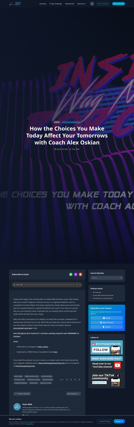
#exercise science (45, 383)
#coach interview (47, 376)
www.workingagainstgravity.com (52, 363)
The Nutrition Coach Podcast (102, 298)
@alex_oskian (43, 347)
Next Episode (73, 394)
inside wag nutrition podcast (71, 122)
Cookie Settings (104, 421)
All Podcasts (96, 292)
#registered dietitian (21, 383)
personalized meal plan (22, 328)
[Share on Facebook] (71, 379)
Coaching (42, 4)
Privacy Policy (29, 424)
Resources (82, 4)
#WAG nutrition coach (32, 376)
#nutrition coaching (34, 379)
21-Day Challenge (55, 4)
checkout (16, 336)
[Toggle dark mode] (92, 4)
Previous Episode (22, 394)
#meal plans (34, 383)
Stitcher (107, 327)
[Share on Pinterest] (75, 379)
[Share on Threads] (79, 379)
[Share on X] (67, 379)
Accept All (119, 421)
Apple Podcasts (106, 322)
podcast (56, 122)
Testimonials (69, 4)
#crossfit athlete (47, 379)
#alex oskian (18, 376)
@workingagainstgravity (25, 366)
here (55, 352)
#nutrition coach (20, 379)
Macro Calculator (103, 4)
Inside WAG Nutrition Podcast (102, 295)
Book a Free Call (119, 4)
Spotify (106, 318)
